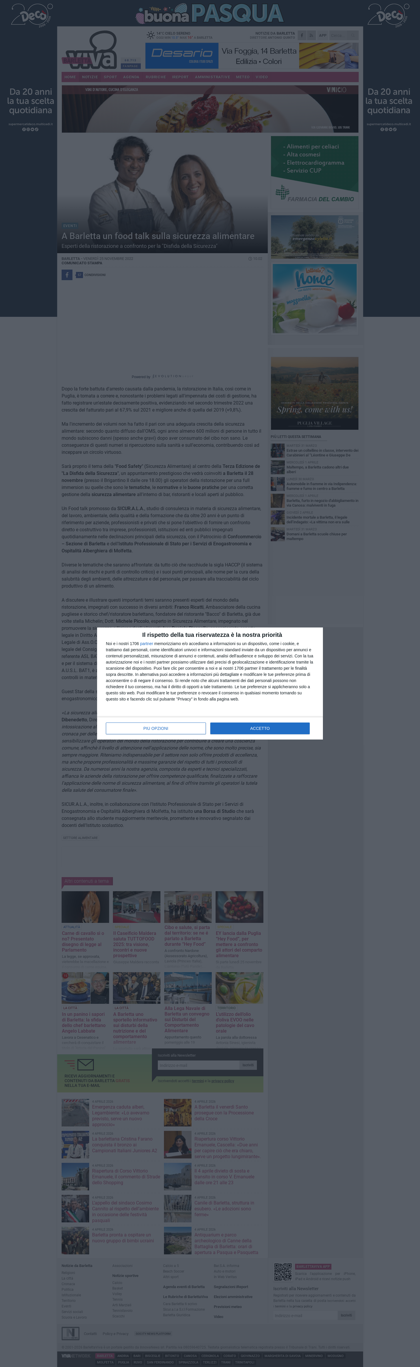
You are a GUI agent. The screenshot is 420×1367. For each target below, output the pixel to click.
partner (146, 644)
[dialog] (210, 683)
